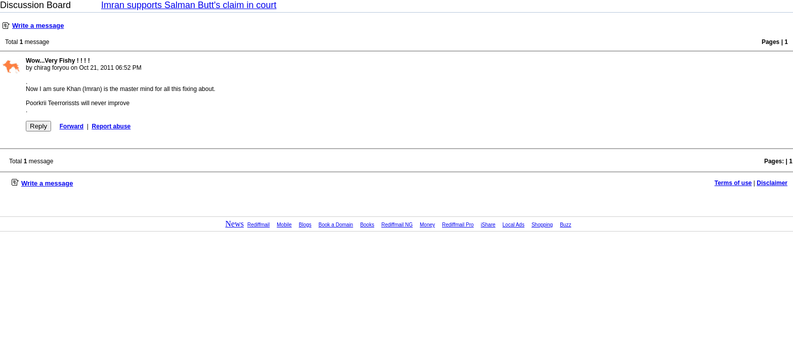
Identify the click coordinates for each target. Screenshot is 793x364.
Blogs (305, 225)
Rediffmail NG (397, 225)
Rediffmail (258, 225)
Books (367, 225)
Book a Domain (336, 225)
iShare (488, 225)
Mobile (284, 225)
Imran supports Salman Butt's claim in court (189, 5)
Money (427, 225)
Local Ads (513, 225)
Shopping (542, 225)
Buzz (565, 225)
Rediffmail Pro (458, 225)
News (235, 223)
